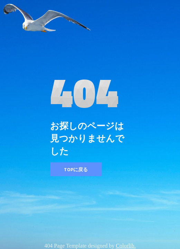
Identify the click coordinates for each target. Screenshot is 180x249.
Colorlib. (125, 246)
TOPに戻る (76, 169)
